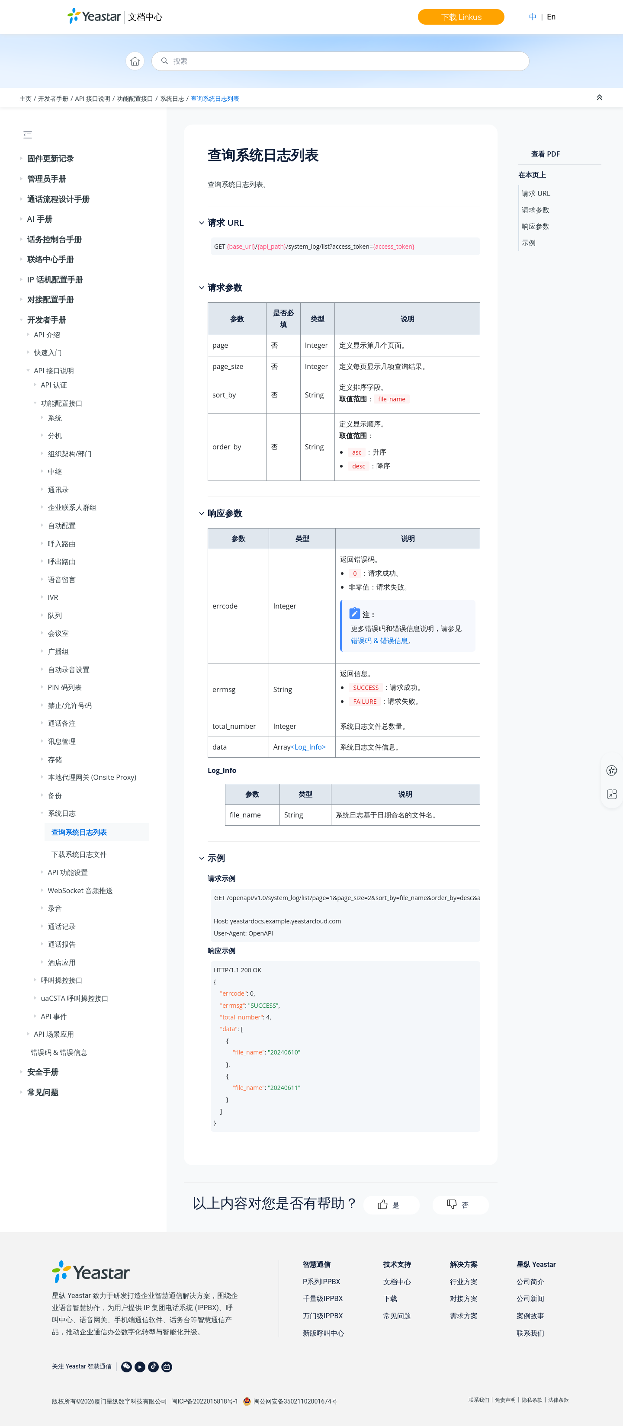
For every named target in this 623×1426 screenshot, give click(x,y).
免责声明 (505, 1400)
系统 (55, 418)
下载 (390, 1299)
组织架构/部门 (70, 453)
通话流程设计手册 (58, 199)
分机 (55, 435)
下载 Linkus (461, 17)
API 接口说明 (93, 98)
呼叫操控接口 (62, 980)
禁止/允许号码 (70, 705)
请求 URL (536, 193)
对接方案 (464, 1299)
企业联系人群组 (72, 507)
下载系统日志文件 (79, 854)
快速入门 (48, 352)
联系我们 (530, 1333)
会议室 (58, 633)
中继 (55, 471)
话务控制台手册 (54, 239)
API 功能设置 (68, 872)
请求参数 (535, 210)
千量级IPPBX (323, 1299)
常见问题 (42, 1092)
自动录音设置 (69, 669)
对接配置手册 (50, 299)
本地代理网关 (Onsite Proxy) (92, 777)
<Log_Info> (308, 747)
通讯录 (58, 489)
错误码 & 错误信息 (59, 1052)
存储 (55, 759)
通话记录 (62, 926)
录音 (55, 908)
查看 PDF (545, 154)
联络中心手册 (50, 259)
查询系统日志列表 (215, 98)
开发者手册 (53, 98)
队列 (55, 615)
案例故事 (530, 1316)
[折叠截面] (600, 97)
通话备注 (62, 723)
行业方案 (464, 1282)
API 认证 (54, 385)
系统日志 (172, 98)
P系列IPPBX (321, 1282)
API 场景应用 (54, 1034)
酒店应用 (62, 962)
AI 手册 (39, 219)
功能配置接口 (135, 98)
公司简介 (530, 1282)
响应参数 (535, 226)
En (551, 16)
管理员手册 (46, 178)
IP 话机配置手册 (55, 279)
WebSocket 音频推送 (80, 890)
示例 (529, 242)
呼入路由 (62, 543)
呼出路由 (62, 561)
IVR (53, 597)
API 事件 (54, 1016)
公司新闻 (530, 1299)
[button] (22, 158)
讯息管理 (62, 741)
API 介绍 (47, 335)
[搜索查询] (340, 61)
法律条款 (558, 1400)
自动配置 (62, 525)
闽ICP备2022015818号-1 (204, 1401)
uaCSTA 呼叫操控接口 (75, 998)
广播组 (58, 651)
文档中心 (145, 16)
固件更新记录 (50, 158)
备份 (55, 795)
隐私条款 (532, 1400)
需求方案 (464, 1316)
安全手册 (42, 1072)
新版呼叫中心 (323, 1333)
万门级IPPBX (323, 1316)
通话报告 (62, 944)
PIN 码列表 (65, 687)
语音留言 (62, 579)
